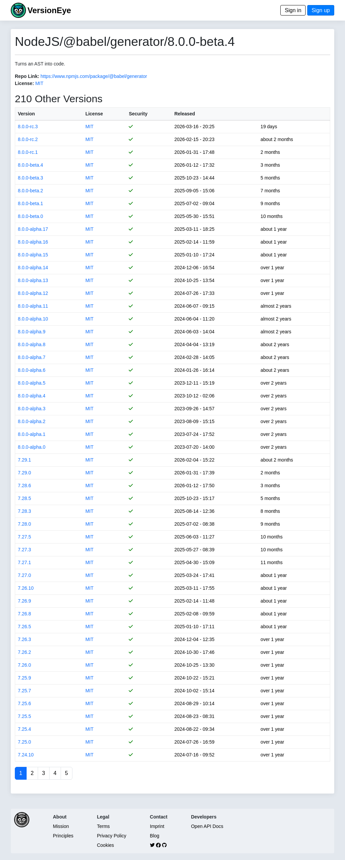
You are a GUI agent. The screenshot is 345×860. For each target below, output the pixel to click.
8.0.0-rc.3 (28, 126)
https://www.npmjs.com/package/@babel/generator (93, 76)
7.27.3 (24, 549)
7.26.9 (24, 601)
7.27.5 (24, 536)
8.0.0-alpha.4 (31, 395)
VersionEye (49, 10)
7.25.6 (24, 703)
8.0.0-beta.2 (30, 190)
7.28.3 (24, 511)
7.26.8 (24, 613)
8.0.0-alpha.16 (33, 242)
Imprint (157, 826)
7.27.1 (24, 562)
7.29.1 (24, 460)
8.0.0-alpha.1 (31, 434)
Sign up (321, 10)
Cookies (105, 845)
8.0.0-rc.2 (28, 139)
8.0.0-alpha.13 (33, 280)
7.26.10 (26, 588)
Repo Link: (27, 76)
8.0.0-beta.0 (30, 216)
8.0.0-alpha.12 (33, 293)
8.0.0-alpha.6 (31, 370)
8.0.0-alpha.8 (31, 344)
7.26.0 (24, 665)
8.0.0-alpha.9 (31, 331)
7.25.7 (24, 690)
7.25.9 (24, 678)
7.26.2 (24, 652)
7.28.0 (24, 524)
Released (184, 113)
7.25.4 (24, 729)
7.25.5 (24, 716)
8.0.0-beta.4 (30, 165)
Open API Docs (207, 826)
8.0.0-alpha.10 (33, 319)
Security (138, 113)
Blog (154, 835)
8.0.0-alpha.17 (33, 229)
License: (24, 83)
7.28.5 (24, 498)
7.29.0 (24, 472)
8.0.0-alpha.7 (31, 357)
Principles (63, 835)
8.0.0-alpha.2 (31, 421)
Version (26, 113)
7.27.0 (24, 575)
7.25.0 (24, 742)
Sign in (293, 10)
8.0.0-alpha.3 (31, 408)
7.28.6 (24, 485)
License (94, 113)
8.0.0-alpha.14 (33, 267)
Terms (103, 826)
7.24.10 (26, 754)
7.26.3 (24, 639)
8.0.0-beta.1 (30, 203)
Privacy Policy (111, 835)
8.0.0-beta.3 (30, 178)
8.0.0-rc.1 (28, 152)
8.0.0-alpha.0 (31, 447)
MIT (39, 83)
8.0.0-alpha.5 (31, 383)
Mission (61, 826)
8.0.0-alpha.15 (33, 254)
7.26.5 (24, 626)
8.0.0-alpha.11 (33, 306)
